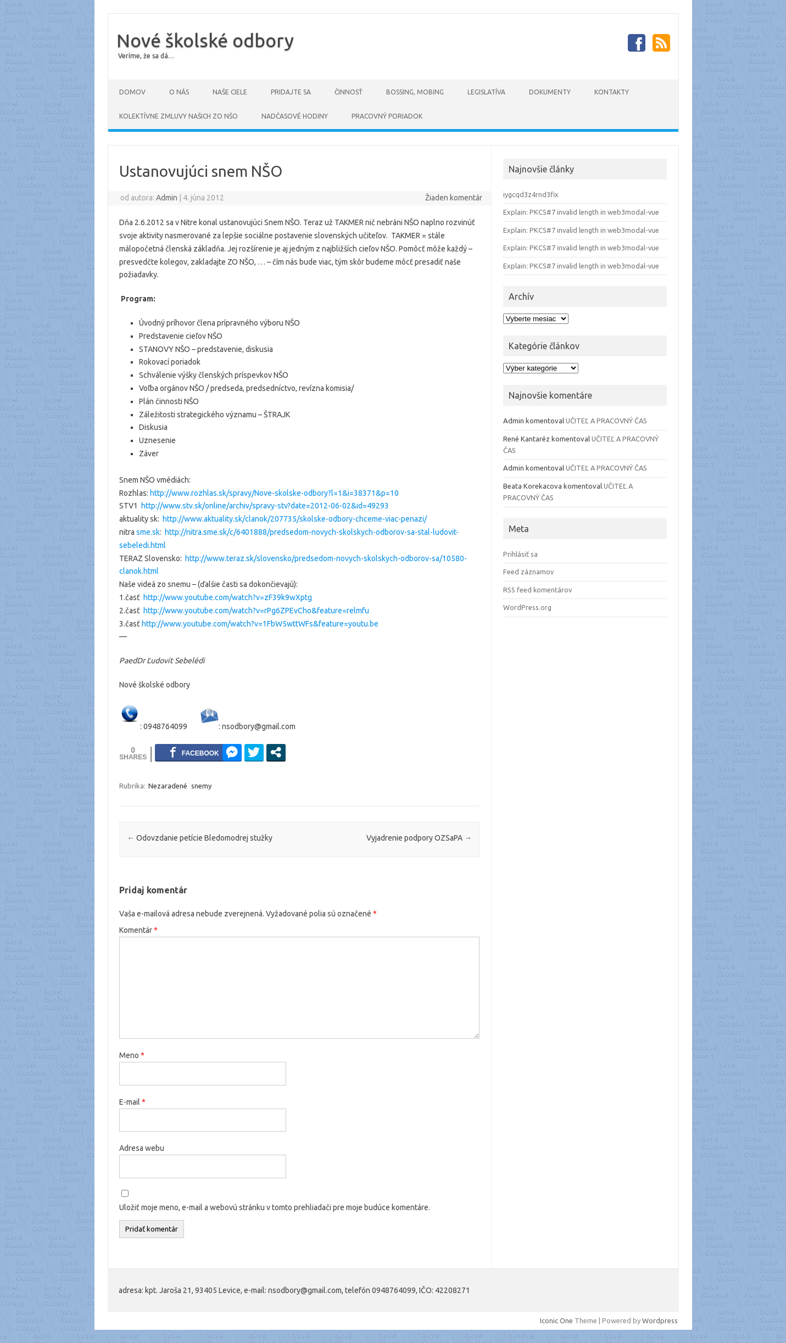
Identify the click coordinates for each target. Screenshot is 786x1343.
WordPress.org (527, 607)
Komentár (138, 930)
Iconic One (556, 1320)
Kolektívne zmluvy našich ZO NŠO (178, 116)
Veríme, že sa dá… (146, 55)
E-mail (132, 1102)
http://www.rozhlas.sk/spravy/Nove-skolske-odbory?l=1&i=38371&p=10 (274, 493)
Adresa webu (141, 1148)
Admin (166, 197)
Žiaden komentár (453, 197)
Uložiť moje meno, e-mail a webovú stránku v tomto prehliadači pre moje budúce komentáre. (274, 1207)
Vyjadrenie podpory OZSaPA (419, 837)
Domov (132, 92)
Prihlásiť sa (520, 554)
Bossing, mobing (415, 92)
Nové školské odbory (205, 40)
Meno (131, 1055)
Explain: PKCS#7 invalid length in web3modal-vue (581, 212)
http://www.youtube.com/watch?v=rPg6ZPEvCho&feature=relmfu (256, 610)
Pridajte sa (291, 92)
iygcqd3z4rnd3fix (531, 194)
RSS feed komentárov (537, 590)
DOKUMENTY (550, 92)
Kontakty (611, 92)
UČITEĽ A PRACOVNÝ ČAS (606, 420)
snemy (201, 786)
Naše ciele (230, 92)
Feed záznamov (528, 571)
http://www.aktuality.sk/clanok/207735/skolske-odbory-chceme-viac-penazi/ (295, 518)
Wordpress (660, 1320)
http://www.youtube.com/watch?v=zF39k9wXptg (227, 597)
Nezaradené (167, 786)
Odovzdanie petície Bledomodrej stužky (199, 837)
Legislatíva (486, 92)
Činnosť (349, 92)
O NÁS (179, 92)
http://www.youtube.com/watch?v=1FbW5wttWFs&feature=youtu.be (260, 623)
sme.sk (148, 532)
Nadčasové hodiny (294, 116)
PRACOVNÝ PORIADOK (387, 116)
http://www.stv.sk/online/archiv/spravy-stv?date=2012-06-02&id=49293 (265, 505)
